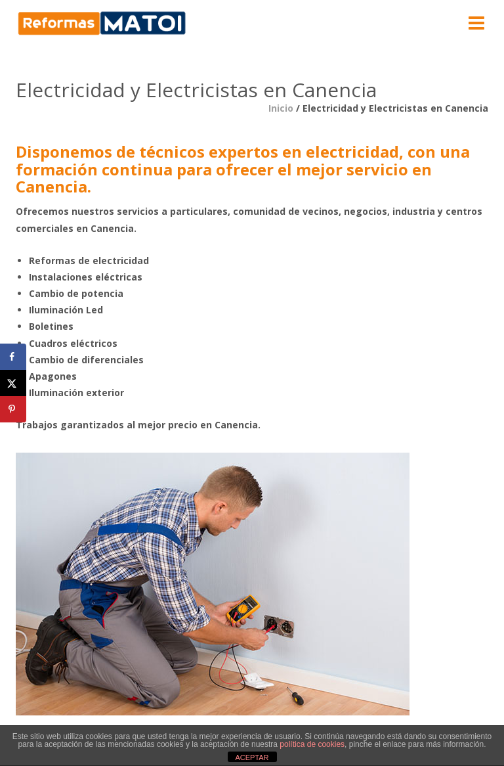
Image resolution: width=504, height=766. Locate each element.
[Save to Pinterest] (13, 409)
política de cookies (312, 744)
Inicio (280, 108)
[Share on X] (13, 383)
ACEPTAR (251, 757)
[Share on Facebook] (13, 357)
